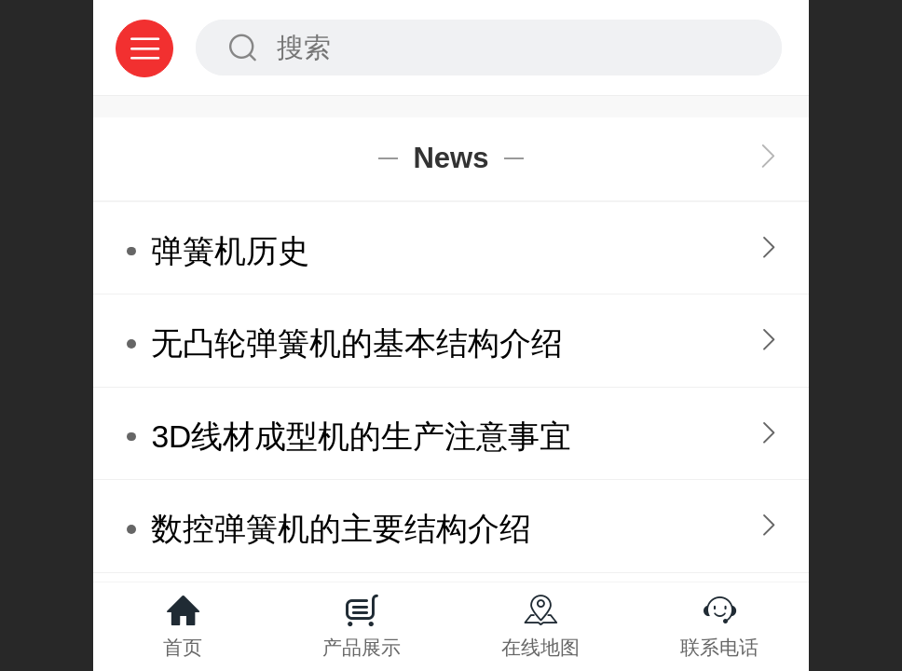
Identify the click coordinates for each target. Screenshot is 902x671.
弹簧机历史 (230, 251)
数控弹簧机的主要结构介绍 (341, 529)
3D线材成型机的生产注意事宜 (361, 436)
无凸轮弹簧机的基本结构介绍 (357, 343)
